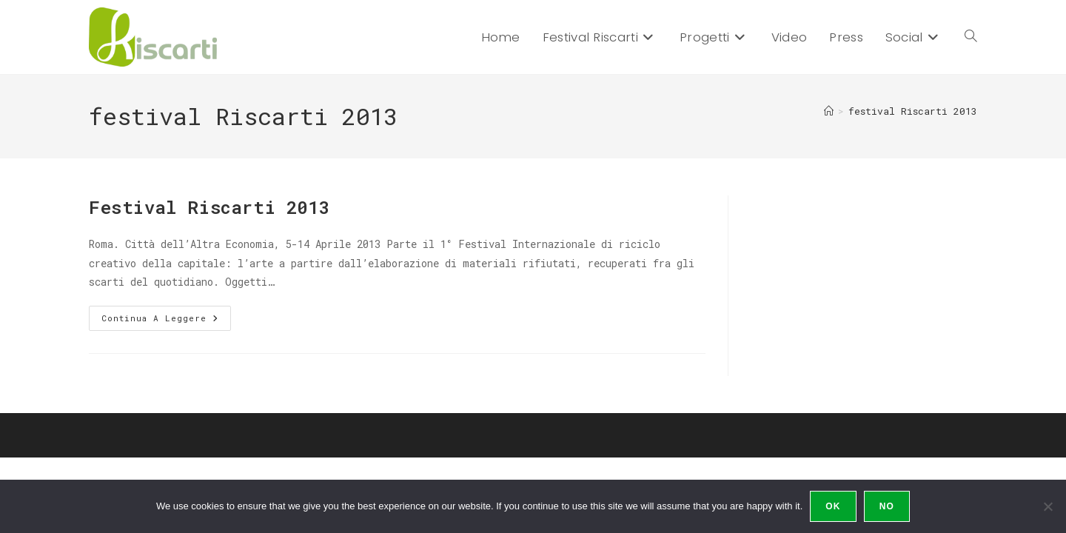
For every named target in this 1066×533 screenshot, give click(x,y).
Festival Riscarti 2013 (209, 207)
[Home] (829, 111)
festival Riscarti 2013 (912, 111)
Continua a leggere (166, 321)
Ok (832, 506)
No (886, 506)
